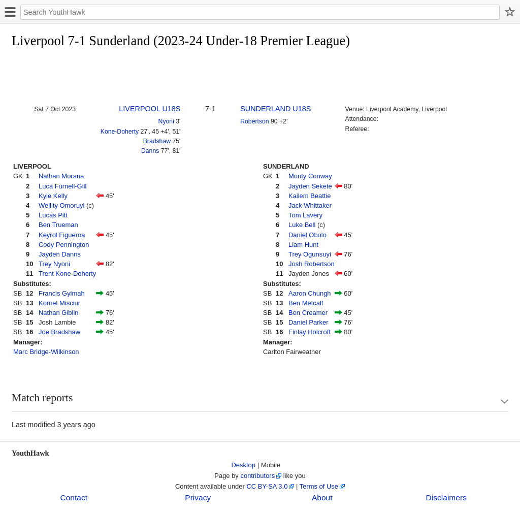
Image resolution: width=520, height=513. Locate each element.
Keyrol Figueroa (62, 235)
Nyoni (166, 121)
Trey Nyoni (54, 264)
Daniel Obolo (307, 235)
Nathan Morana (61, 176)
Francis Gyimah (62, 293)
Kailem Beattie (309, 196)
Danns (150, 150)
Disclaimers (446, 497)
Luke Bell (301, 225)
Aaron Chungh (309, 293)
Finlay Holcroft (309, 332)
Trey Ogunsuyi (309, 254)
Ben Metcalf (305, 303)
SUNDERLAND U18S (275, 109)
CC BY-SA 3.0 (266, 486)
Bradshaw (157, 141)
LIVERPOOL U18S (149, 109)
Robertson (254, 121)
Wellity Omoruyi (61, 205)
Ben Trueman (58, 225)
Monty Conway (310, 176)
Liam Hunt (303, 244)
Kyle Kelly (53, 196)
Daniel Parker (308, 322)
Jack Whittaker (310, 205)
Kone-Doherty (120, 131)
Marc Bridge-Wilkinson (46, 352)
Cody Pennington (64, 244)
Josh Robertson (311, 264)
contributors (257, 475)
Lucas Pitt (53, 215)
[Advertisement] (196, 77)
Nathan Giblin (58, 312)
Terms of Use (319, 486)
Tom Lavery (305, 215)
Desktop (244, 465)
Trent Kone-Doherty (67, 273)
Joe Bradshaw (59, 332)
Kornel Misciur (59, 303)
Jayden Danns (60, 254)
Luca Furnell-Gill (62, 186)
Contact (73, 497)
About (322, 497)
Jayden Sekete (310, 186)
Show (494, 401)
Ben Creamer (308, 312)
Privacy (198, 497)
